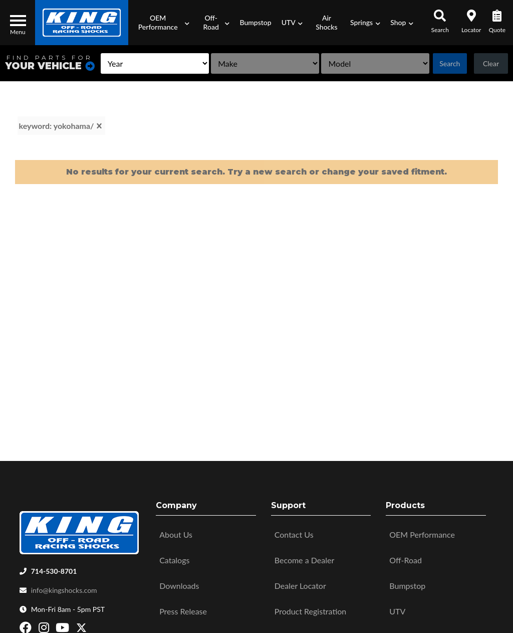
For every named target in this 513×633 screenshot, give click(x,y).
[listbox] (155, 63)
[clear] (99, 126)
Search (449, 63)
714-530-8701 (54, 568)
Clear (491, 63)
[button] (161, 22)
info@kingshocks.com (64, 587)
